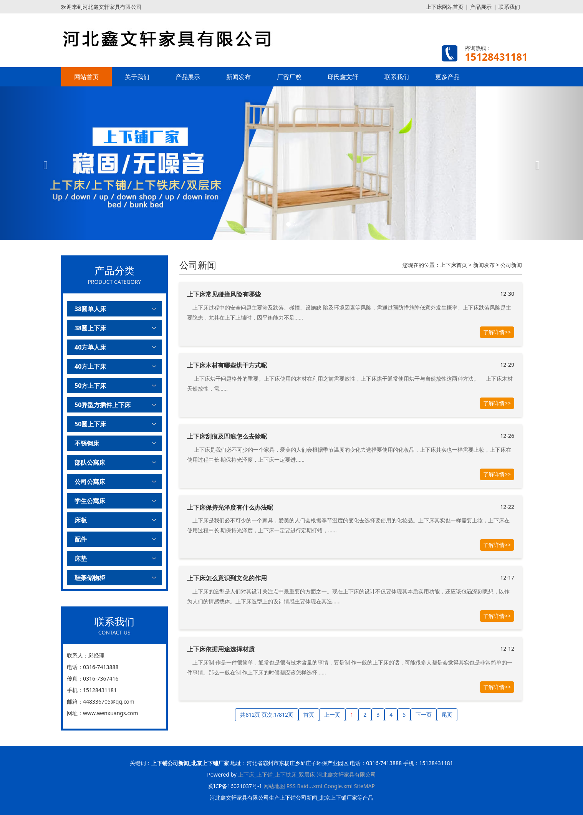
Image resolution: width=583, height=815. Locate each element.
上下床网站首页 (445, 6)
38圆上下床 (90, 328)
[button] (44, 163)
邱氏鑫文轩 (343, 77)
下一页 (424, 714)
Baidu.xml (310, 786)
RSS (291, 786)
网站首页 (86, 77)
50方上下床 (90, 385)
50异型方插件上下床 (103, 405)
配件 (81, 539)
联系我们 (509, 6)
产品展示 (481, 6)
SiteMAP (364, 786)
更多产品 (447, 77)
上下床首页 (453, 264)
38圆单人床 (90, 309)
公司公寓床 (90, 481)
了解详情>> (497, 332)
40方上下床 (90, 366)
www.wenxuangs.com (110, 713)
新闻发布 (238, 77)
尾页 (447, 714)
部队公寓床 (90, 462)
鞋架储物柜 (90, 577)
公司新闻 (511, 264)
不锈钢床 (87, 443)
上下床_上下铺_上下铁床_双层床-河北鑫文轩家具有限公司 (307, 774)
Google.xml (338, 786)
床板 (81, 520)
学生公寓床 (90, 501)
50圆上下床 (90, 424)
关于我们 (137, 77)
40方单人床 (90, 347)
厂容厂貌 (289, 77)
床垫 (81, 558)
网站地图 (274, 786)
